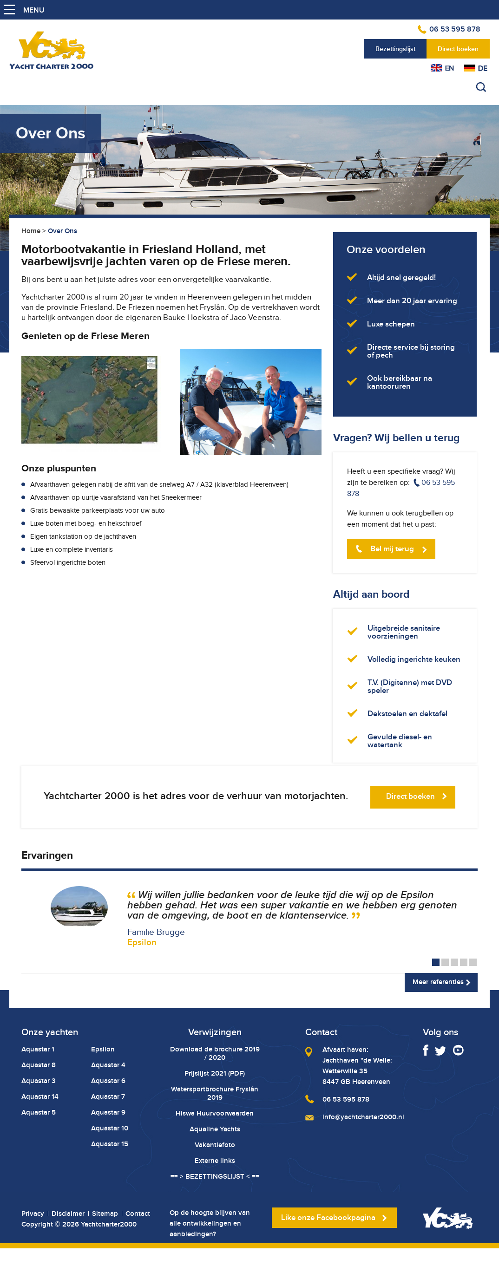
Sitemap (105, 1213)
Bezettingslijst (395, 48)
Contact (137, 1213)
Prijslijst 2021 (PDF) (214, 1073)
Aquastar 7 (108, 1096)
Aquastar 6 (108, 1080)
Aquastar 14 (40, 1096)
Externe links (215, 1160)
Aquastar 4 (108, 1065)
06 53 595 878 (454, 29)
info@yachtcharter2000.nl (363, 1117)
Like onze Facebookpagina (328, 1217)
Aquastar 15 (109, 1144)
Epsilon (103, 1049)
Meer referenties (438, 981)
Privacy (32, 1213)
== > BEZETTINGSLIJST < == (215, 1176)
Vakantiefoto (215, 1145)
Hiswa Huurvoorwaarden (215, 1113)
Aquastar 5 (38, 1112)
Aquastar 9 (108, 1112)
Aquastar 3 (38, 1080)
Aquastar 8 (38, 1065)
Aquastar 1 (37, 1049)
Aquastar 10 (109, 1128)
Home (30, 231)
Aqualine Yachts (215, 1129)
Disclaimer (68, 1213)
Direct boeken (458, 48)
